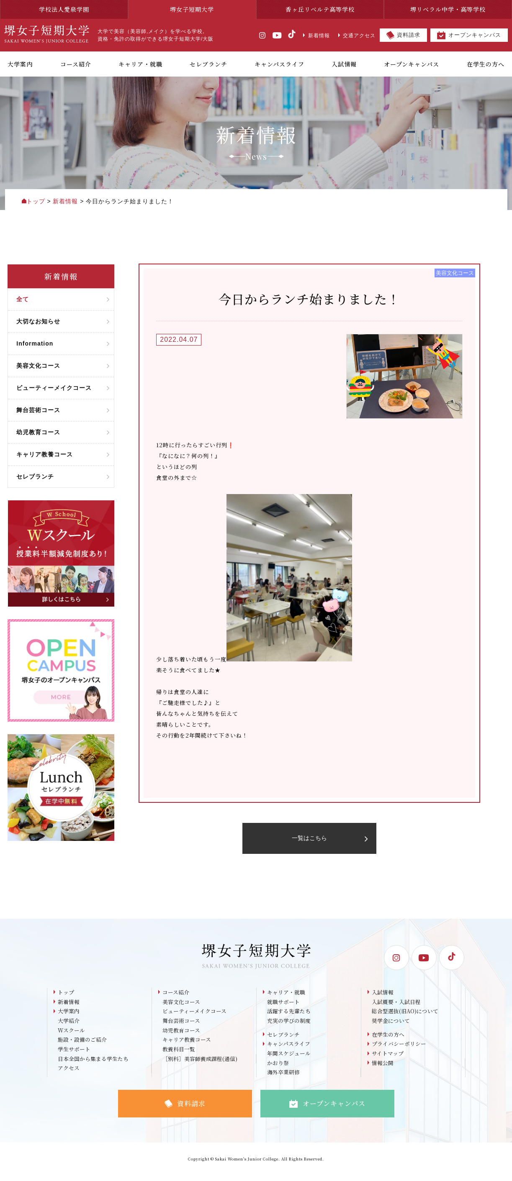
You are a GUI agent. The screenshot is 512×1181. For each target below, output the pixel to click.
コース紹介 (175, 996)
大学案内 (69, 1016)
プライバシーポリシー (399, 1049)
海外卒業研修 (283, 1079)
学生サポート (74, 1055)
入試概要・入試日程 (396, 1006)
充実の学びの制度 (289, 1026)
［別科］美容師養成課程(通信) (199, 1065)
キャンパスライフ (288, 1049)
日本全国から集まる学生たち (93, 1065)
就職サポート (283, 1006)
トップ (66, 996)
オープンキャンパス (469, 35)
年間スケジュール (289, 1059)
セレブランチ (283, 1039)
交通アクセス (357, 35)
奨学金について (391, 1026)
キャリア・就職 (286, 996)
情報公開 (383, 1069)
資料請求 (403, 35)
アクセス (69, 1075)
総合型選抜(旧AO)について (405, 1016)
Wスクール (71, 1035)
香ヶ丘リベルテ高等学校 (320, 9)
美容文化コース (181, 1006)
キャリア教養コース (186, 1045)
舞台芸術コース (181, 1026)
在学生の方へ (388, 1039)
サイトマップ (388, 1059)
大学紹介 (69, 1026)
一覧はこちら (329, 840)
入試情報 (383, 996)
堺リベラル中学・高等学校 (448, 9)
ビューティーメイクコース (194, 1016)
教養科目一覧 (178, 1055)
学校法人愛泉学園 (64, 9)
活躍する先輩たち (289, 1016)
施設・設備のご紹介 (82, 1045)
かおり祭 (278, 1069)
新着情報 (316, 35)
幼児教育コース (181, 1035)
